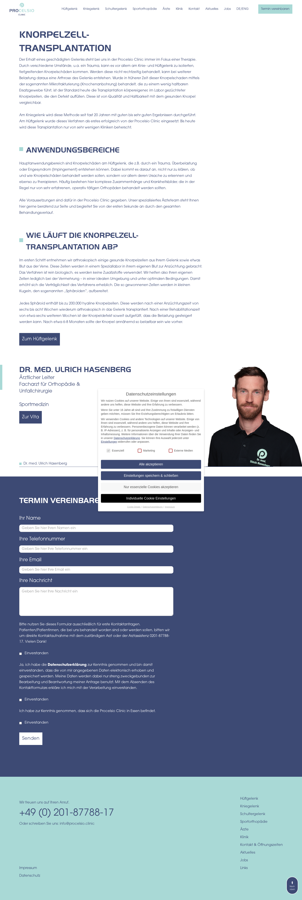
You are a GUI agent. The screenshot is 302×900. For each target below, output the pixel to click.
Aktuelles (211, 9)
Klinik (179, 9)
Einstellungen (109, 445)
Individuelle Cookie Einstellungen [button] (151, 502)
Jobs (227, 9)
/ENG (245, 9)
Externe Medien (181, 454)
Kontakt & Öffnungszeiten (261, 845)
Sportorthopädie (145, 9)
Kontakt (194, 9)
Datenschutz (29, 876)
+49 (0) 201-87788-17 (66, 813)
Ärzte (166, 9)
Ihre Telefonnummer (42, 539)
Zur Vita (30, 417)
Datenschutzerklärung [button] (153, 510)
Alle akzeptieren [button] (151, 468)
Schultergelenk (116, 9)
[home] (22, 9)
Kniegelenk (91, 9)
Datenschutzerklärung (68, 665)
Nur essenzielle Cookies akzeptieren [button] (151, 490)
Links (244, 868)
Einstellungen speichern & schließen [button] (151, 479)
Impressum (28, 868)
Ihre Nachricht (35, 580)
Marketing (146, 454)
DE (239, 9)
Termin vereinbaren (275, 9)
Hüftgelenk (69, 9)
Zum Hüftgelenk (39, 339)
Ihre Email (30, 560)
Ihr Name (30, 518)
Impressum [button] (170, 510)
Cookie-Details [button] (134, 510)
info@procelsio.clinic (77, 824)
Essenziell (115, 454)
